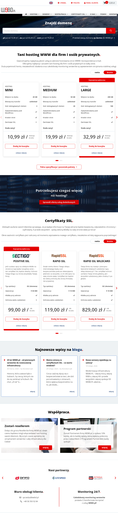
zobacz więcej (21, 153)
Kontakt (113, 10)
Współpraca (61, 10)
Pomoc (103, 10)
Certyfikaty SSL (79, 10)
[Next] (117, 117)
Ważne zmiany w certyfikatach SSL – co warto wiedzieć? (59, 363)
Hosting (34, 10)
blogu (77, 349)
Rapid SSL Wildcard (97, 258)
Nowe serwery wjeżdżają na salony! (98, 361)
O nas (93, 10)
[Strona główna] (25, 10)
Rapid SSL (59, 258)
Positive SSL (21, 258)
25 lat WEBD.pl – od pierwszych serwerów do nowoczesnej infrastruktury (21, 363)
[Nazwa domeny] (54, 31)
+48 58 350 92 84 (29, 501)
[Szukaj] (110, 31)
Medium (59, 88)
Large (97, 88)
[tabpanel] (21, 119)
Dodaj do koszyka (21, 146)
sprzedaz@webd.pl (29, 497)
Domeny (47, 10)
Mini (21, 88)
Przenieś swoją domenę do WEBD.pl (94, 38)
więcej (32, 391)
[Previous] (1, 117)
